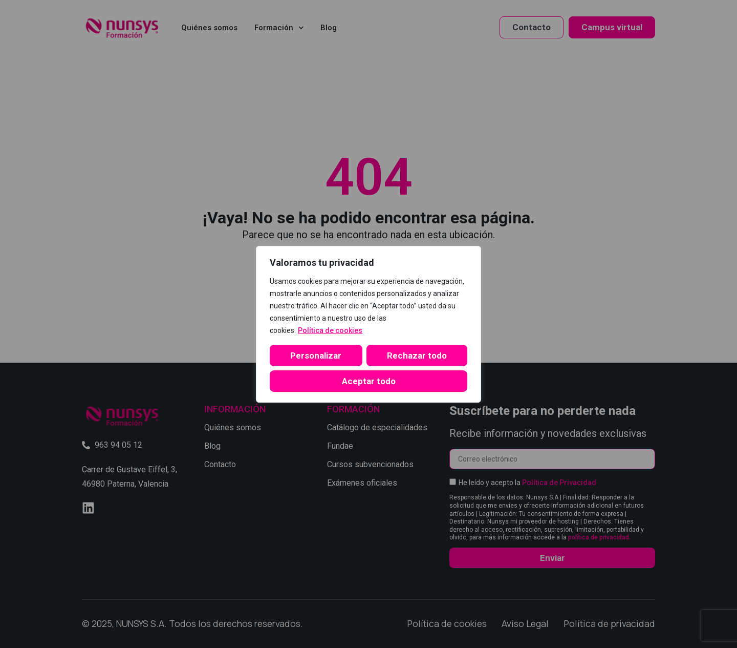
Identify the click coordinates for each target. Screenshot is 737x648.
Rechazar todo (417, 355)
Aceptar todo (369, 381)
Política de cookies (330, 330)
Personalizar (315, 355)
